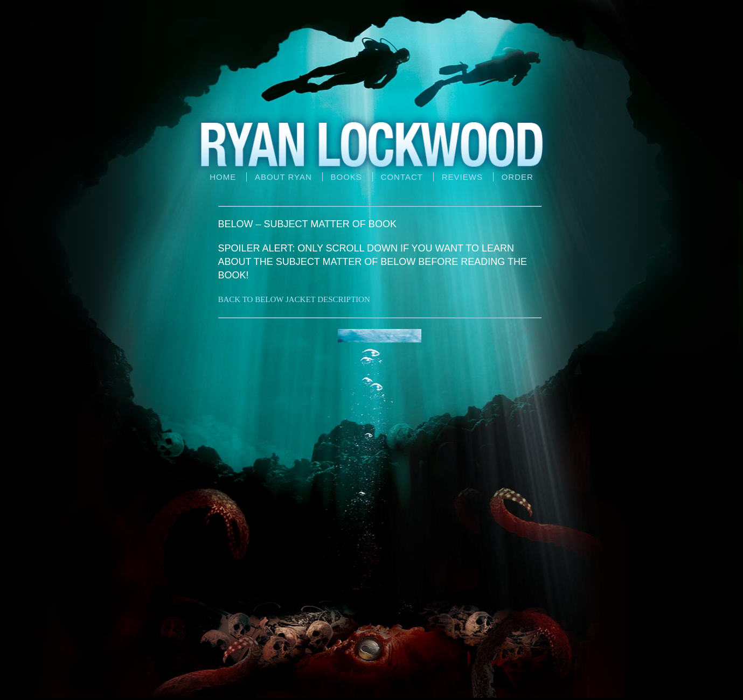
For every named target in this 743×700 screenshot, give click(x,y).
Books (346, 176)
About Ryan (283, 176)
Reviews (462, 176)
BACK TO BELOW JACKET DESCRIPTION (294, 299)
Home (223, 176)
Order (517, 176)
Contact (402, 176)
